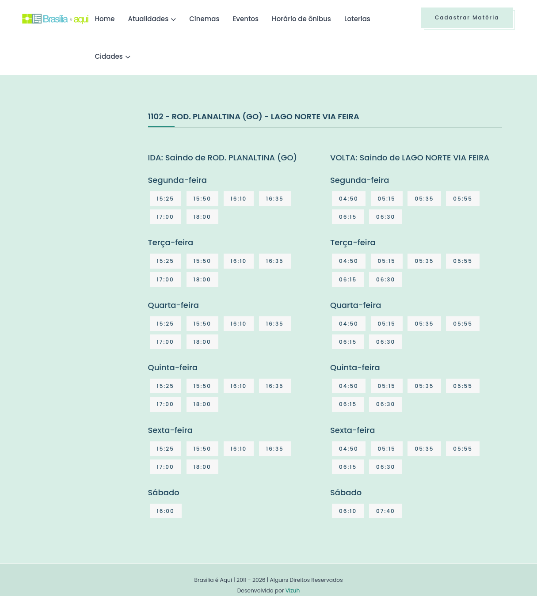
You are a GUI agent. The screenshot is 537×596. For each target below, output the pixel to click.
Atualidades (148, 18)
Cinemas (204, 18)
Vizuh (293, 590)
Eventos (245, 18)
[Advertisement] (88, 176)
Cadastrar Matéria (467, 17)
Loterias (357, 18)
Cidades (109, 56)
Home (105, 18)
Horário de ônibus (301, 18)
